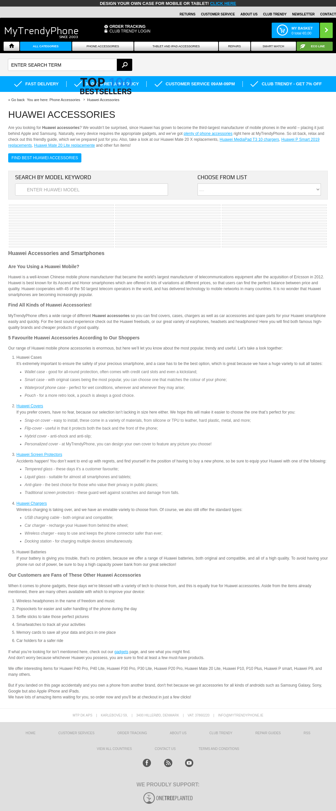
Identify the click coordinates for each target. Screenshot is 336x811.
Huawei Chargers (31, 503)
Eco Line (318, 46)
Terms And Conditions (219, 749)
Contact (328, 14)
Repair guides (268, 733)
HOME (30, 733)
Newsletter (303, 14)
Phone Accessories (103, 46)
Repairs (234, 46)
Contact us (165, 749)
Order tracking (132, 733)
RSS (307, 733)
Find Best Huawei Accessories (44, 158)
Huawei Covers (29, 406)
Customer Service (218, 14)
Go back (18, 100)
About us (178, 733)
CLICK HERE (223, 3)
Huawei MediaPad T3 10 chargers (249, 139)
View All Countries (114, 749)
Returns (187, 14)
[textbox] (70, 65)
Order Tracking (127, 26)
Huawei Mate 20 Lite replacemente (64, 145)
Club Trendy (275, 14)
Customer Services (76, 733)
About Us (249, 14)
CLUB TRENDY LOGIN (129, 31)
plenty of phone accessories (208, 133)
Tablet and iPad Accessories (176, 46)
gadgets (122, 652)
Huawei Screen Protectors (39, 454)
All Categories (46, 46)
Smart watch (273, 46)
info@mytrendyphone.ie (240, 715)
